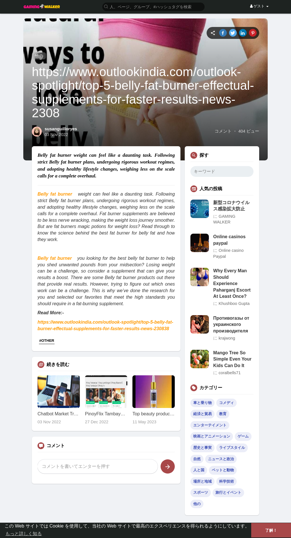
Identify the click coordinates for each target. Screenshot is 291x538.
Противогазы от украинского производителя (231, 324)
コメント (223, 131)
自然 (197, 459)
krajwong (227, 338)
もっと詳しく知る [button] (23, 533)
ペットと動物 (223, 470)
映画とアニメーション (211, 436)
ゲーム (243, 436)
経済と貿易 (202, 414)
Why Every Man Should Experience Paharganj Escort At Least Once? (232, 283)
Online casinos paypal (229, 239)
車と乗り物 (202, 403)
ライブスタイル (232, 447)
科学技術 (226, 481)
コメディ (226, 403)
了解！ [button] (271, 530)
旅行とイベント (228, 492)
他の (39, 55)
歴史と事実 (202, 447)
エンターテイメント (209, 425)
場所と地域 (202, 481)
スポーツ (200, 492)
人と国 (198, 470)
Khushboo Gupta (234, 303)
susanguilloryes (61, 128)
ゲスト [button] (259, 6)
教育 (222, 414)
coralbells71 (229, 372)
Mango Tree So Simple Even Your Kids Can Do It (232, 359)
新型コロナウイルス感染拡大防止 (231, 205)
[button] (153, 6)
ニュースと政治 (221, 459)
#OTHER (46, 340)
